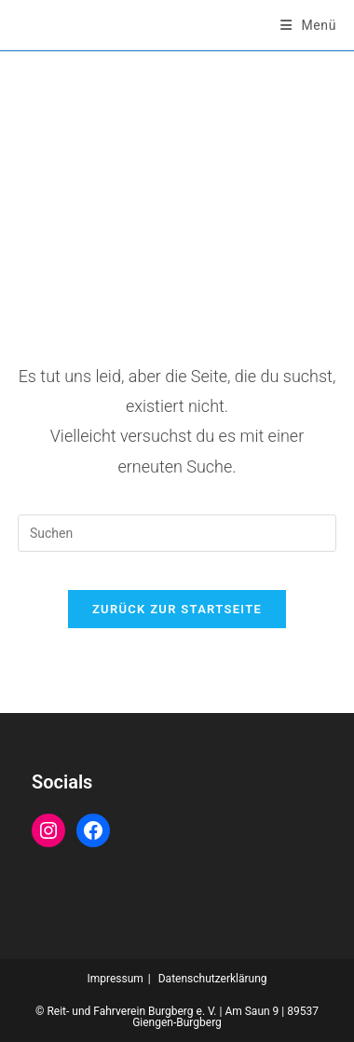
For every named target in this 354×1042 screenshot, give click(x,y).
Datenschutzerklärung (212, 978)
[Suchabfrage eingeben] (177, 533)
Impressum (115, 978)
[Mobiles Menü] (308, 25)
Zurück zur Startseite (177, 609)
